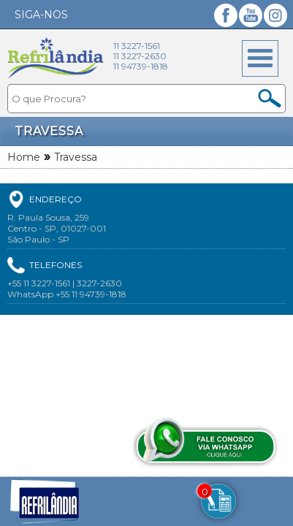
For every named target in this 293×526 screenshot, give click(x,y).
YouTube (250, 15)
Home (23, 157)
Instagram (275, 15)
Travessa (75, 157)
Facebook (225, 15)
